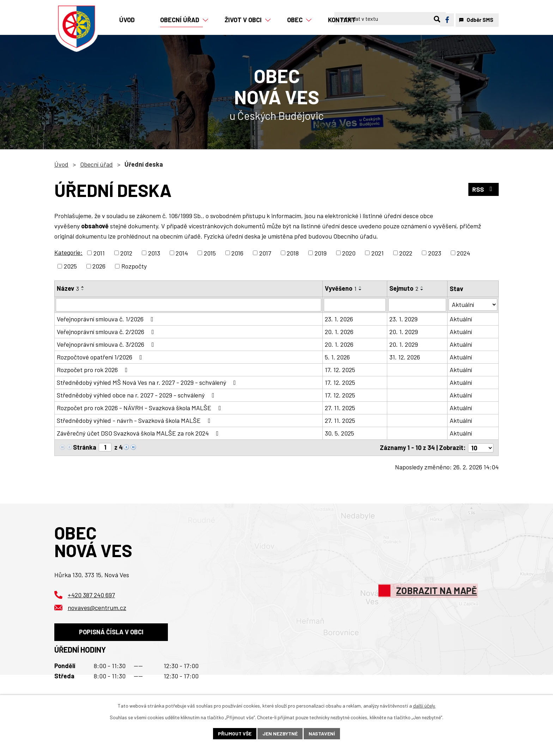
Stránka (84, 447)
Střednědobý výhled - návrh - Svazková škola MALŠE (135, 420)
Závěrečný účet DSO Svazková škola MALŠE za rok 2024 (139, 433)
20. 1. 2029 (403, 331)
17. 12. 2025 (340, 370)
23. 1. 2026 (339, 319)
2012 (126, 253)
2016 (237, 253)
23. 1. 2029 (403, 319)
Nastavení (322, 733)
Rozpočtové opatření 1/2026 (101, 357)
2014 (182, 253)
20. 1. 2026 (339, 331)
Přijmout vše (234, 733)
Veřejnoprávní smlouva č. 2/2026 (107, 331)
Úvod (61, 164)
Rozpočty (134, 266)
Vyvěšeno (341, 288)
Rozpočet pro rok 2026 (93, 370)
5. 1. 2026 (337, 357)
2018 (293, 253)
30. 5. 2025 (339, 433)
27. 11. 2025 (340, 408)
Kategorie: (68, 252)
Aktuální (461, 319)
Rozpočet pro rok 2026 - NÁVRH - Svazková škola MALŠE (140, 408)
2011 (99, 253)
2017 (265, 253)
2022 (405, 253)
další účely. (424, 706)
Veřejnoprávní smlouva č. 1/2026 (106, 319)
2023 (434, 253)
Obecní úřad (96, 164)
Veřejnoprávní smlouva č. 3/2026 (107, 344)
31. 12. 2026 (404, 357)
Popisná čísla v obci (111, 632)
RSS (483, 189)
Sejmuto (403, 288)
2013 (154, 253)
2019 (321, 253)
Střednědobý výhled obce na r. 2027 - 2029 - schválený (137, 395)
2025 (70, 266)
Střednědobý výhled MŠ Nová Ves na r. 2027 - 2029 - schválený (148, 382)
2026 (98, 266)
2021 (377, 253)
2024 (463, 253)
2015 (210, 253)
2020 (349, 253)
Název (68, 288)
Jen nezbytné (280, 733)
